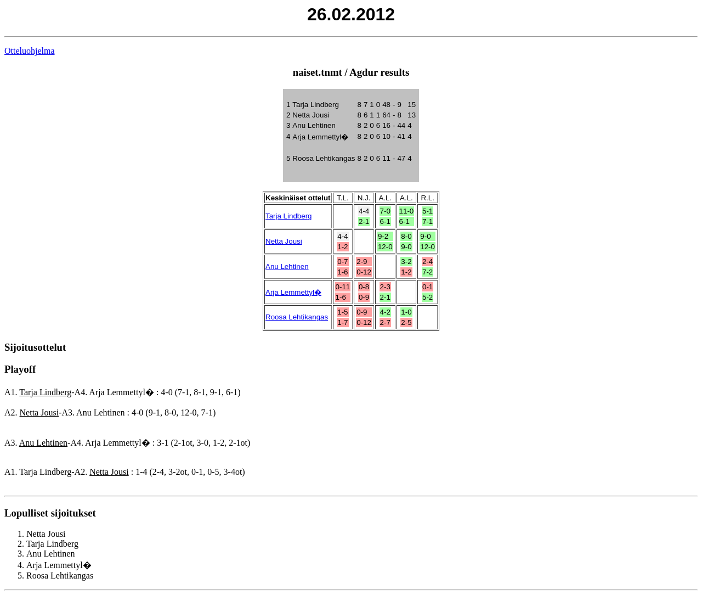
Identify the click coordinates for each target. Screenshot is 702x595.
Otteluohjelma (29, 50)
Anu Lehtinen (287, 266)
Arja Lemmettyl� (293, 292)
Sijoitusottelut (35, 347)
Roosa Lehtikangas (296, 317)
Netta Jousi (283, 241)
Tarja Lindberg (288, 216)
